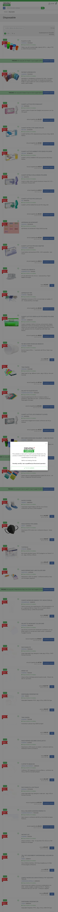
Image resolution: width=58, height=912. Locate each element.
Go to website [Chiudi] (29, 468)
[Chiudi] (46, 444)
